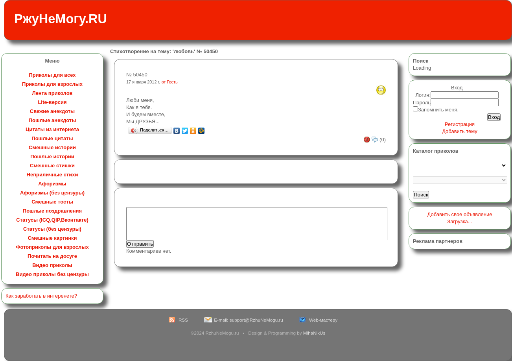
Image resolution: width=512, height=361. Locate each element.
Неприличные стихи (52, 175)
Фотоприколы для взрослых (52, 247)
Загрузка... (459, 221)
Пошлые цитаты (52, 138)
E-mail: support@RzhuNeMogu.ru (248, 319)
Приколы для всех (52, 75)
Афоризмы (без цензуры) (52, 193)
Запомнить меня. (438, 110)
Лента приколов (52, 93)
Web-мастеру (323, 319)
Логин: (423, 95)
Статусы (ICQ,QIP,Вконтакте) (52, 220)
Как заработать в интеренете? (41, 296)
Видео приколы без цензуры (52, 274)
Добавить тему (459, 131)
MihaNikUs (314, 332)
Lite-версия (52, 102)
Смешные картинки (52, 238)
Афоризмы (52, 184)
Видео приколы (52, 265)
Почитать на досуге (52, 256)
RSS (183, 319)
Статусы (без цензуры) (52, 229)
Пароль (422, 103)
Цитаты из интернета (52, 129)
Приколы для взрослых (52, 84)
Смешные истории (52, 147)
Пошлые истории (52, 156)
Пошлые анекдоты (52, 120)
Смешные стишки (52, 165)
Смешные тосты (52, 202)
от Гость (170, 82)
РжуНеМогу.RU (60, 19)
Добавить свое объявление (459, 214)
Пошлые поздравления (52, 211)
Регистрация (460, 124)
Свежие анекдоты (52, 111)
